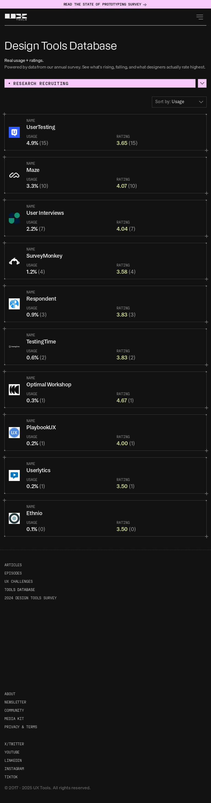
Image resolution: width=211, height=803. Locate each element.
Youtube (12, 752)
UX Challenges (18, 581)
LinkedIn (13, 760)
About (9, 693)
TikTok (10, 776)
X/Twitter (14, 743)
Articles (13, 564)
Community (14, 710)
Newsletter (15, 702)
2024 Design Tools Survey (30, 597)
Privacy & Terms (20, 726)
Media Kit (14, 718)
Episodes (13, 573)
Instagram (14, 768)
